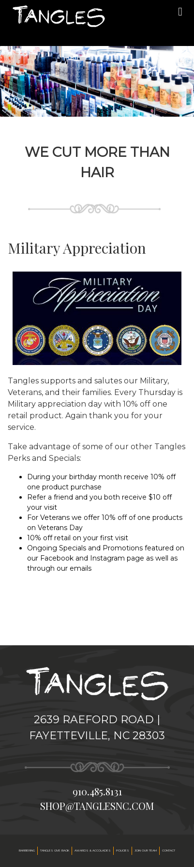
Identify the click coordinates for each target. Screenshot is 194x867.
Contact (168, 850)
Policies (122, 850)
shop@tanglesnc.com (97, 805)
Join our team (145, 850)
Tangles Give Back (54, 850)
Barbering (27, 850)
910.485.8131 (97, 791)
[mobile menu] (180, 11)
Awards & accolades (93, 850)
